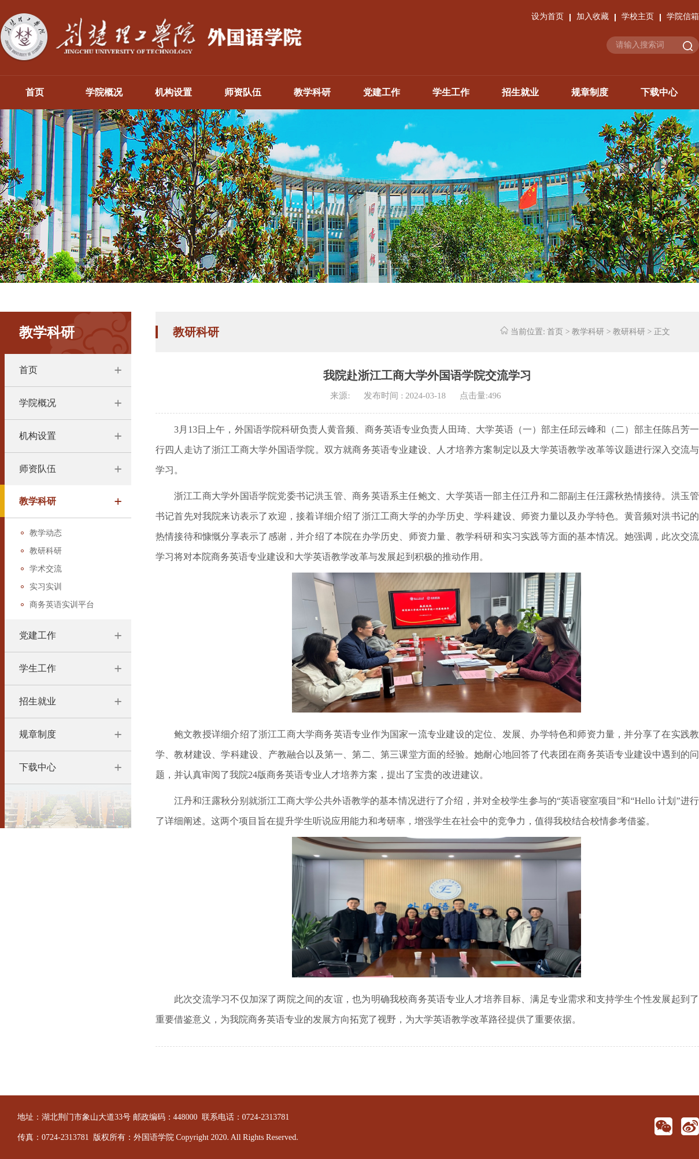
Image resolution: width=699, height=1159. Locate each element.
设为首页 (547, 16)
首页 (34, 92)
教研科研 (45, 551)
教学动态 (45, 533)
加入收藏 (592, 16)
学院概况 (104, 92)
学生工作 (450, 92)
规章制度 (589, 92)
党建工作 (381, 92)
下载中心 (659, 92)
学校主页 (638, 16)
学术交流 (45, 568)
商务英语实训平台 (61, 604)
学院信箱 (683, 16)
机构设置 (173, 92)
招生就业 (520, 92)
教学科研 (312, 92)
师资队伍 (242, 92)
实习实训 (45, 586)
